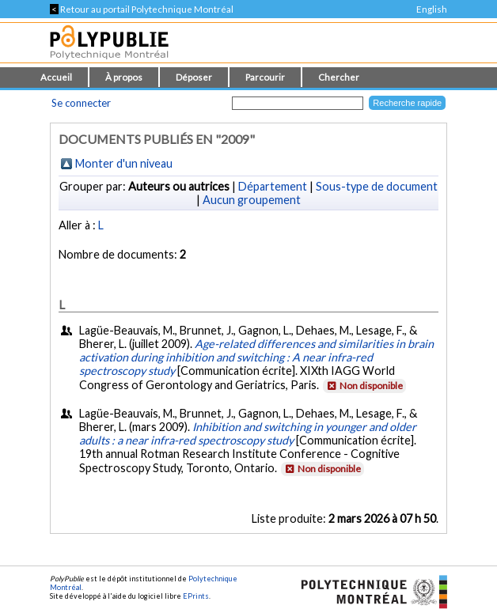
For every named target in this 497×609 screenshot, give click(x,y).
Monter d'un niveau (124, 163)
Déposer (194, 77)
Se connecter (81, 102)
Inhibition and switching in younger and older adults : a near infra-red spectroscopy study (247, 433)
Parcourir (265, 77)
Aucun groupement (252, 199)
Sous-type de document (377, 186)
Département (272, 186)
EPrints (196, 596)
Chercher (338, 77)
